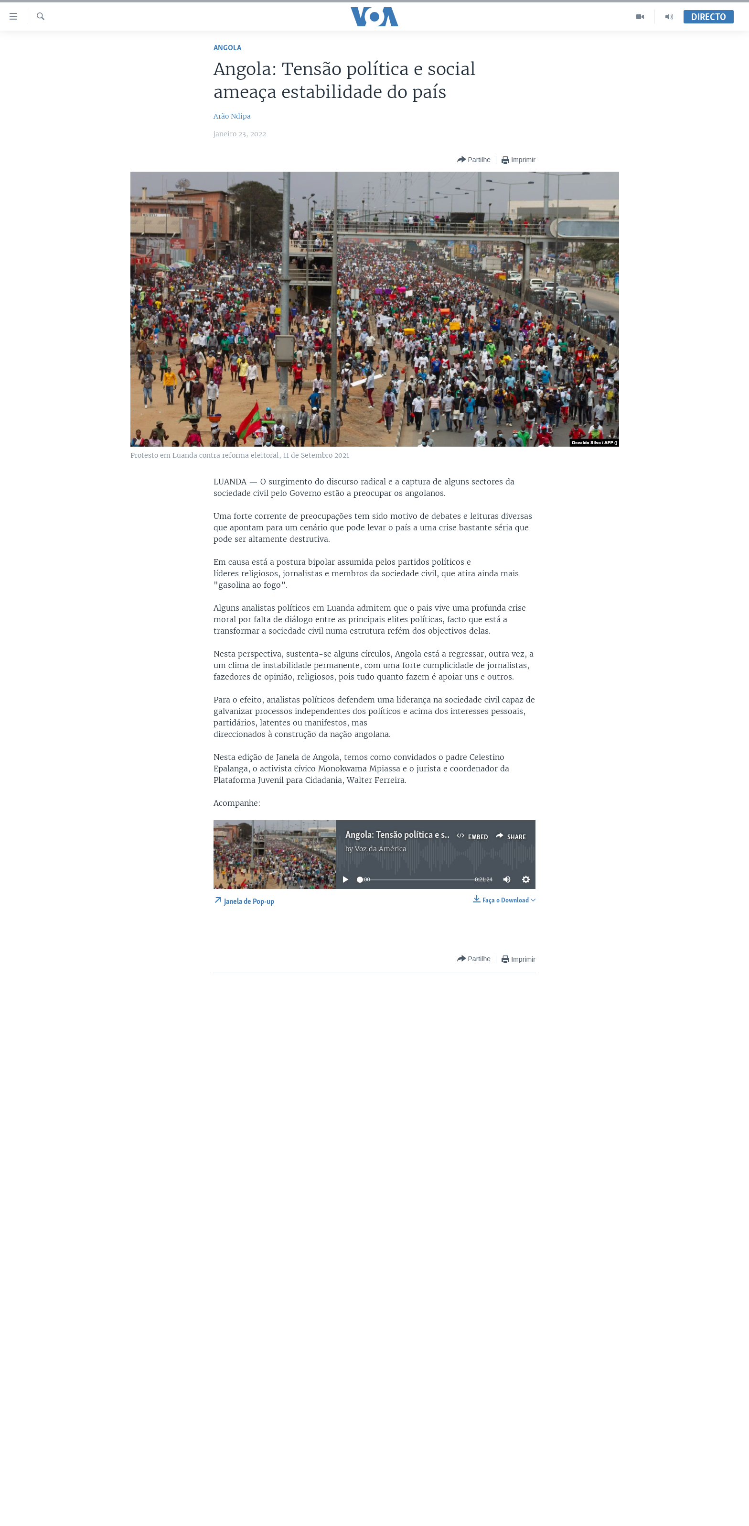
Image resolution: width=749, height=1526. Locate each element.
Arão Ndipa (232, 116)
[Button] (474, 160)
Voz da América (381, 849)
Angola (227, 48)
